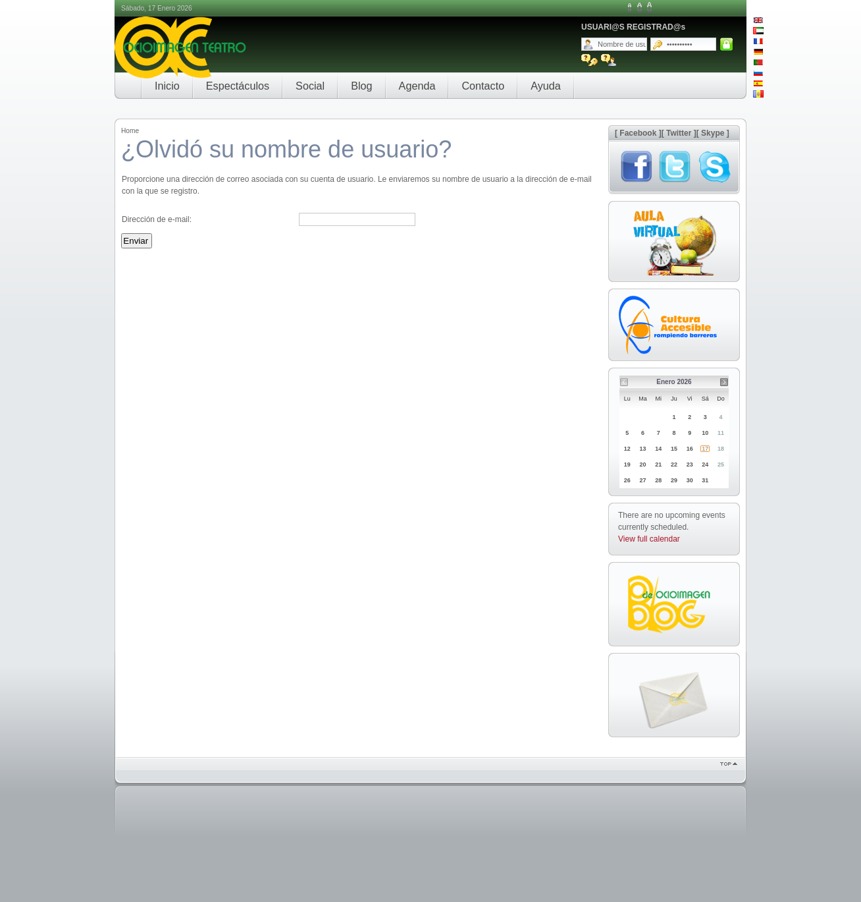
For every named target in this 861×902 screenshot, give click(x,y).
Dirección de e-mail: (157, 219)
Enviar (135, 241)
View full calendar (649, 539)
